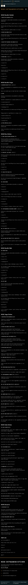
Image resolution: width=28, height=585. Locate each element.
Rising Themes (23, 582)
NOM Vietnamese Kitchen (12, 9)
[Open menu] (26, 9)
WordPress (17, 583)
